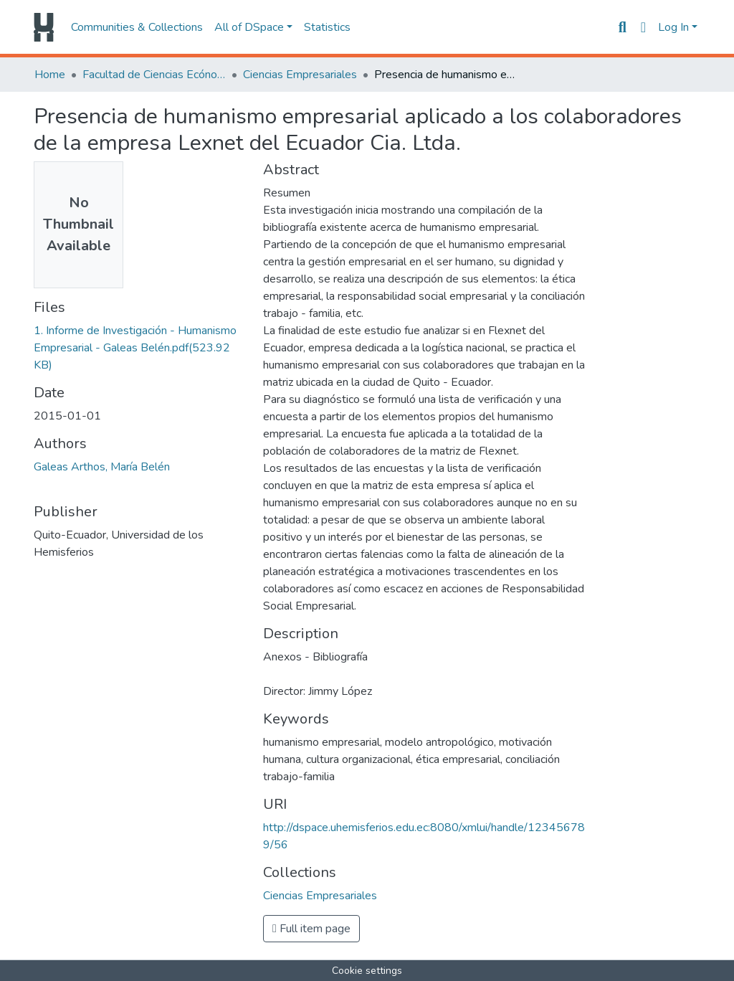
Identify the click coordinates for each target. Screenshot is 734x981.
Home (49, 74)
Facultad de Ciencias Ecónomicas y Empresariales (154, 74)
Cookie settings (367, 970)
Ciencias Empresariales (300, 74)
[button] (643, 27)
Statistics (327, 27)
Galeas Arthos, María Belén (102, 467)
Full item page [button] (311, 929)
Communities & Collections (137, 27)
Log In (673, 27)
